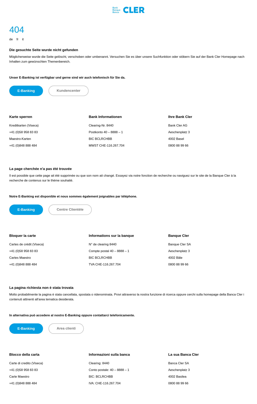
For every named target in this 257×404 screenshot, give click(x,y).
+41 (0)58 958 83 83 (23, 132)
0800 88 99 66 (178, 145)
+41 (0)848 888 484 (23, 145)
